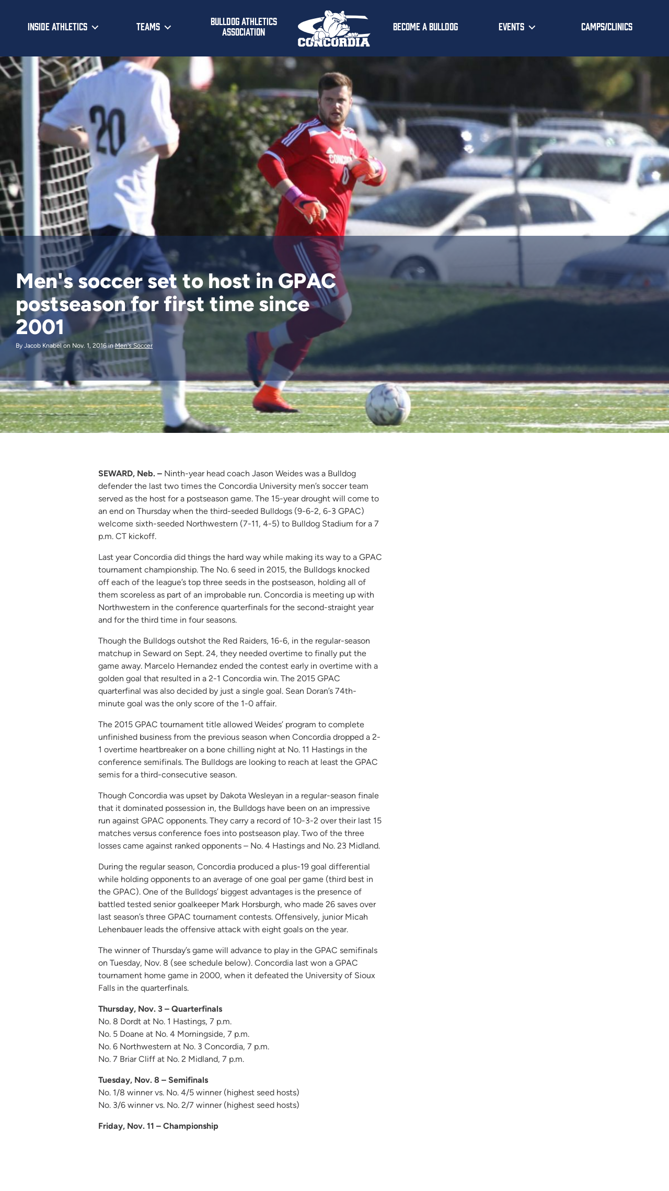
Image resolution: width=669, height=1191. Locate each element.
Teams (148, 26)
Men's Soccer (134, 345)
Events (511, 26)
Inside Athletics (57, 26)
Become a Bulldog (425, 26)
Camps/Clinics (606, 26)
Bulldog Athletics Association (244, 26)
